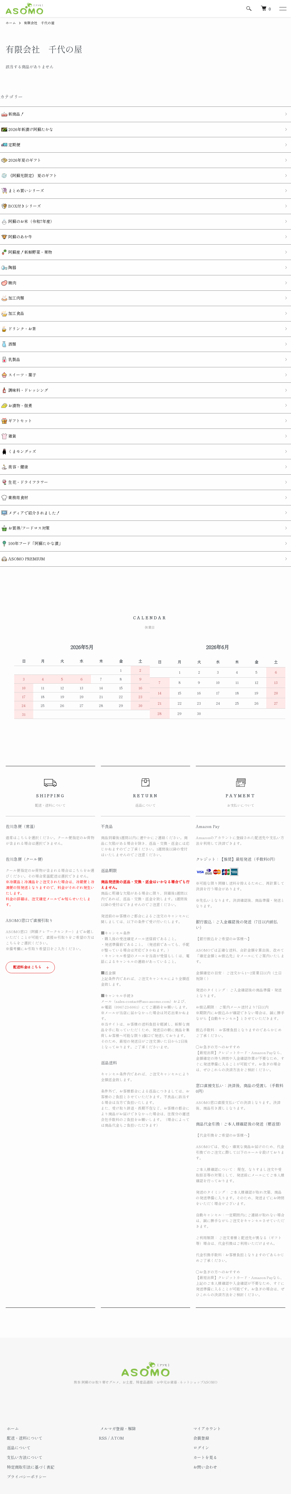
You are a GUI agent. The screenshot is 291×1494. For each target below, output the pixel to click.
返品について (18, 1421)
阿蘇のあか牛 (15, 229)
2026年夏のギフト (20, 157)
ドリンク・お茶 (17, 316)
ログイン (200, 1421)
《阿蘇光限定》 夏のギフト (28, 172)
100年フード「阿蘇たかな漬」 (30, 519)
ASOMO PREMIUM (22, 533)
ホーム (11, 22)
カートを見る (204, 1431)
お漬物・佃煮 (15, 389)
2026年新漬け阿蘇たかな (26, 128)
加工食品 (11, 302)
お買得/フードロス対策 (24, 504)
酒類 (7, 330)
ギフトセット (15, 403)
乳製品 (9, 345)
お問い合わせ (204, 1441)
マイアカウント (206, 1402)
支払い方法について (23, 1431)
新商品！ (11, 113)
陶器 (7, 258)
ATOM (117, 1412)
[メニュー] (282, 8)
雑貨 (7, 417)
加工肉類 (11, 287)
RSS (103, 1412)
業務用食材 (13, 475)
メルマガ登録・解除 (117, 1402)
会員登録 (200, 1412)
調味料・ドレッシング (23, 374)
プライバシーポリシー (25, 1450)
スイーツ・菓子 (17, 359)
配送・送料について (23, 1412)
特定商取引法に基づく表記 (29, 1441)
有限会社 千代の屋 (39, 22)
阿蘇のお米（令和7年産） (26, 215)
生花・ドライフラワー (23, 461)
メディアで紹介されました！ (29, 490)
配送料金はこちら (27, 940)
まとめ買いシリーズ (21, 186)
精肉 (7, 273)
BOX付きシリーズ (20, 200)
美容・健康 (13, 446)
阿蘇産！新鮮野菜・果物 (25, 244)
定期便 (9, 142)
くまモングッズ (17, 432)
